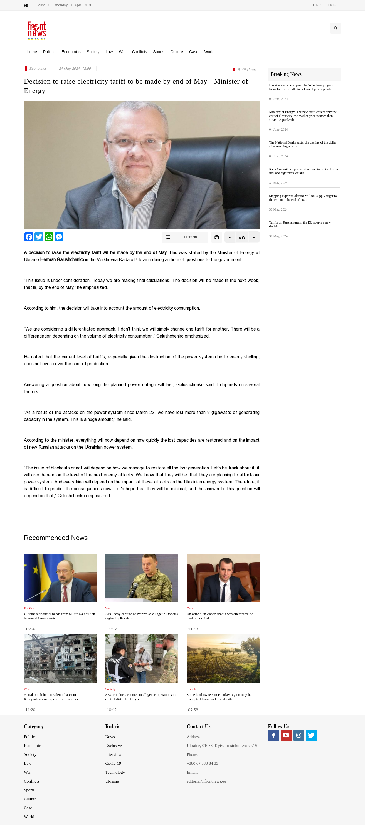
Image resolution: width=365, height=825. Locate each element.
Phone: (192, 754)
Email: (192, 772)
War (27, 772)
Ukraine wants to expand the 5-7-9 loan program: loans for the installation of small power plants (302, 87)
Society (30, 754)
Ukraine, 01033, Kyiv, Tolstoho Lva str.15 (222, 745)
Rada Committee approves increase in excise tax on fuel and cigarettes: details (303, 171)
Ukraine (112, 781)
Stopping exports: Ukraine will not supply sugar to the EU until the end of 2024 (303, 198)
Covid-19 (113, 763)
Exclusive (113, 745)
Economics (33, 745)
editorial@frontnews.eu (206, 781)
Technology (115, 772)
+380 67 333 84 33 (202, 763)
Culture (30, 799)
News (110, 736)
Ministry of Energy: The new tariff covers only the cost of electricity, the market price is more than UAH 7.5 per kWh (303, 116)
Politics (30, 736)
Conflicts (31, 781)
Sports (29, 790)
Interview (113, 754)
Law (27, 763)
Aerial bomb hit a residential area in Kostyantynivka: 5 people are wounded (52, 696)
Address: (194, 736)
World (29, 816)
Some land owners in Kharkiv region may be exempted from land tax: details (219, 696)
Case (28, 808)
